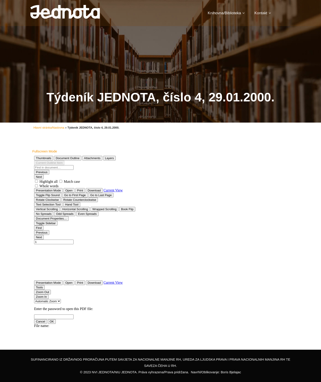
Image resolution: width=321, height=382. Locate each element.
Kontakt (262, 13)
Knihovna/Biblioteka (226, 13)
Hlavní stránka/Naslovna (48, 127)
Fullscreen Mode (44, 151)
